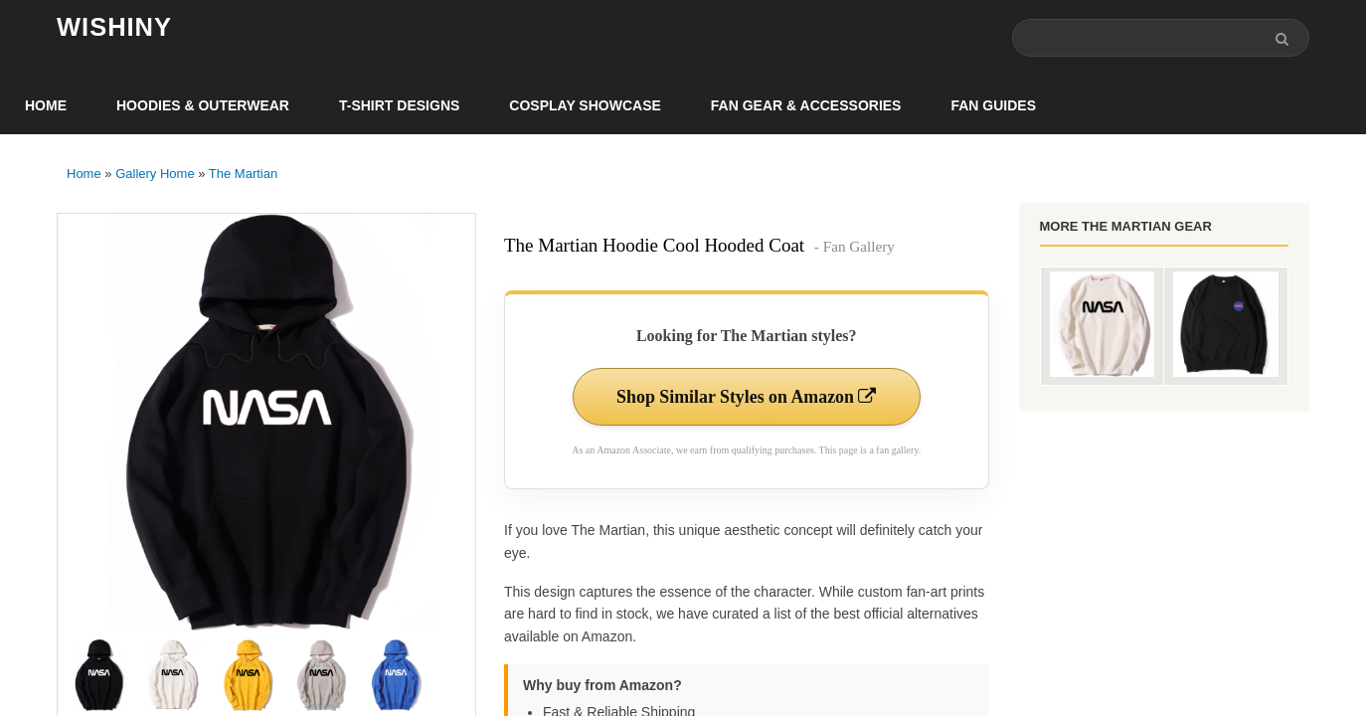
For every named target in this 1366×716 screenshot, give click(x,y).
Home (46, 105)
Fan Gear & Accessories (806, 105)
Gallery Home (154, 173)
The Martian (243, 173)
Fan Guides (993, 105)
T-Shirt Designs (399, 105)
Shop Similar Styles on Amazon (746, 397)
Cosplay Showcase (584, 105)
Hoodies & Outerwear (202, 105)
